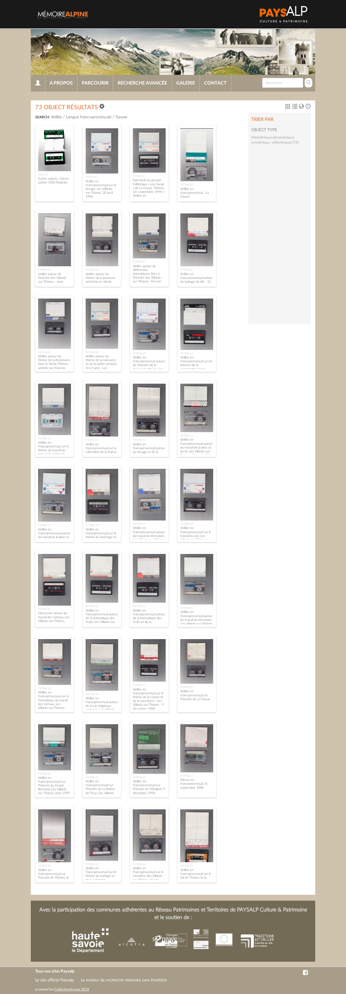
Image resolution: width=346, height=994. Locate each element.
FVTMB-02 (186, 184)
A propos (61, 83)
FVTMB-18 (92, 525)
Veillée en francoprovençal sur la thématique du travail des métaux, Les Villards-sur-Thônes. (53, 700)
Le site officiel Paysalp (54, 980)
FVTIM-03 (91, 177)
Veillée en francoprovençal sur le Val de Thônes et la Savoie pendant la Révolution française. (195, 877)
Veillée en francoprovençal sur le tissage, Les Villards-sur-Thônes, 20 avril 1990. (101, 189)
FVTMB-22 (44, 609)
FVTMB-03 (44, 269)
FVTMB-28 (44, 688)
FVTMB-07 (44, 352)
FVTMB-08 (92, 352)
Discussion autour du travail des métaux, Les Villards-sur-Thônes (53, 616)
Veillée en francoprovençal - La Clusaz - (194, 192)
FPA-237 (43, 174)
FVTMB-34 (44, 773)
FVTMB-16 (186, 435)
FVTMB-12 (92, 440)
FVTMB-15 (139, 440)
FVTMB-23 (92, 606)
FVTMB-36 (139, 777)
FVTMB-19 (139, 524)
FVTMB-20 (186, 524)
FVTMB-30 (92, 694)
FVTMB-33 (186, 687)
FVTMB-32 (139, 685)
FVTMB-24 (139, 606)
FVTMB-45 (186, 865)
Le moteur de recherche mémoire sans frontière (124, 980)
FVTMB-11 (44, 438)
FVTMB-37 (186, 775)
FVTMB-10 (186, 353)
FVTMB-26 (186, 607)
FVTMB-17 (44, 525)
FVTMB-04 (92, 269)
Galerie (185, 83)
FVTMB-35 (92, 777)
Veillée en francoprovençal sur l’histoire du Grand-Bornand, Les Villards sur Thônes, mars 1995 (54, 785)
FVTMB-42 (44, 865)
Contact (215, 83)
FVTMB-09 (139, 353)
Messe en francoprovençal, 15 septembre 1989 (194, 783)
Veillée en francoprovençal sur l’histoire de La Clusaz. (195, 695)
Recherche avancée (142, 83)
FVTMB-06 (186, 269)
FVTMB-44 (139, 864)
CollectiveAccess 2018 (71, 989)
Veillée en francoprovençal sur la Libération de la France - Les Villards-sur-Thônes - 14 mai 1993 (101, 452)
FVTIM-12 (138, 176)
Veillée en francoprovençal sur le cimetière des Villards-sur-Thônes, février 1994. (148, 876)
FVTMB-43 (92, 864)
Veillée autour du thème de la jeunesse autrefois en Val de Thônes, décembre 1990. (100, 281)
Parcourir (95, 83)
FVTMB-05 (139, 261)
